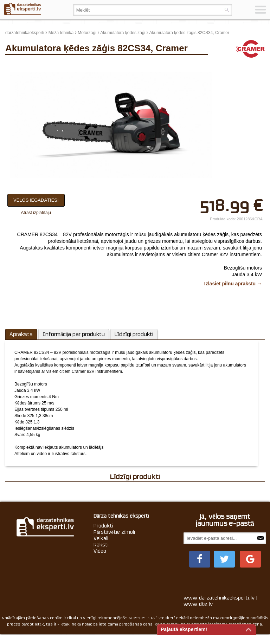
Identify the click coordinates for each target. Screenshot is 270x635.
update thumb (227, 64)
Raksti (101, 544)
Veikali (101, 538)
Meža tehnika (61, 32)
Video (100, 551)
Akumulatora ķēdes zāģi (122, 32)
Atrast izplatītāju (36, 212)
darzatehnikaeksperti (24, 32)
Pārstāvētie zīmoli (114, 532)
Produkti (103, 526)
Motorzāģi (87, 32)
